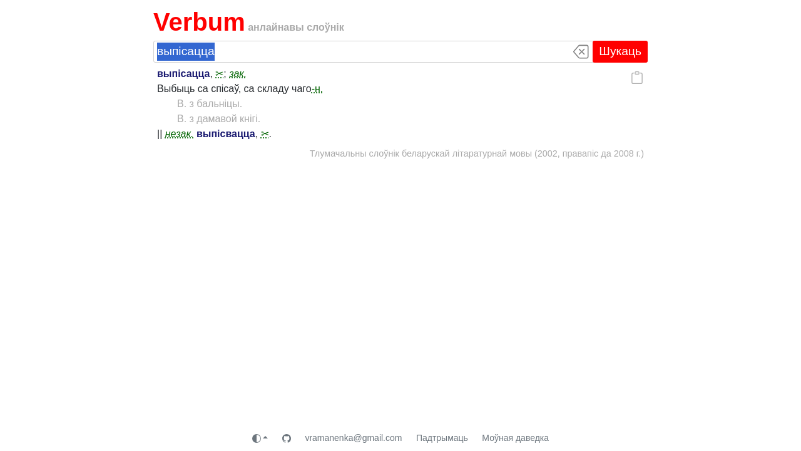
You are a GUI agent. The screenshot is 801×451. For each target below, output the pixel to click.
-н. (318, 88)
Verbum (199, 22)
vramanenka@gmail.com (353, 438)
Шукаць (620, 51)
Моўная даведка (515, 438)
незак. (179, 133)
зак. (238, 73)
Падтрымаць (442, 438)
